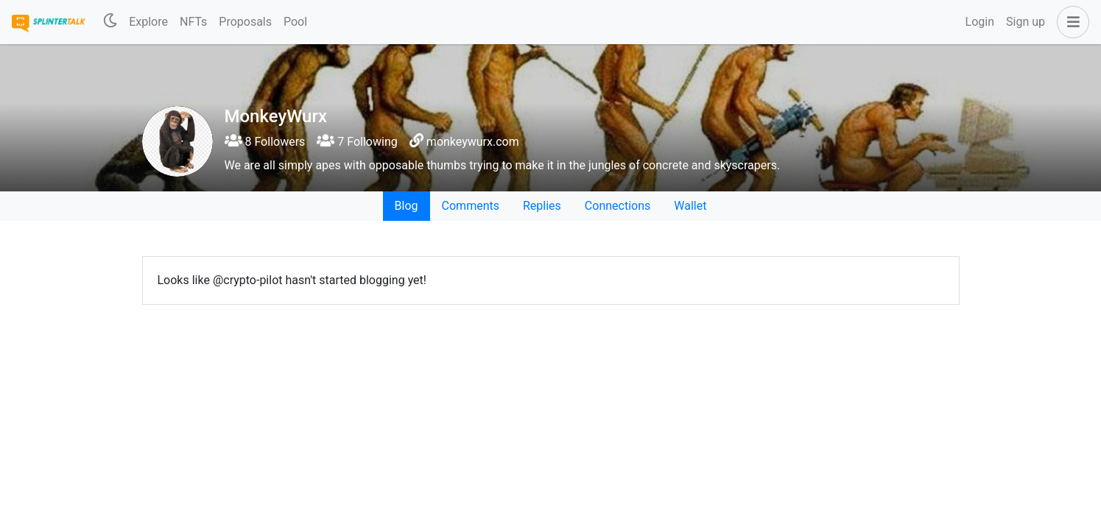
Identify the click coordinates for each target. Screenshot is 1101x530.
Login (979, 22)
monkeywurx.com (472, 142)
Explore (148, 22)
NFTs (193, 22)
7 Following (357, 142)
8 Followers (265, 142)
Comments (470, 206)
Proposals (245, 22)
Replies (542, 206)
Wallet (690, 206)
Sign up (1025, 22)
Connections (617, 206)
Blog (406, 206)
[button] (1070, 22)
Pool (295, 22)
